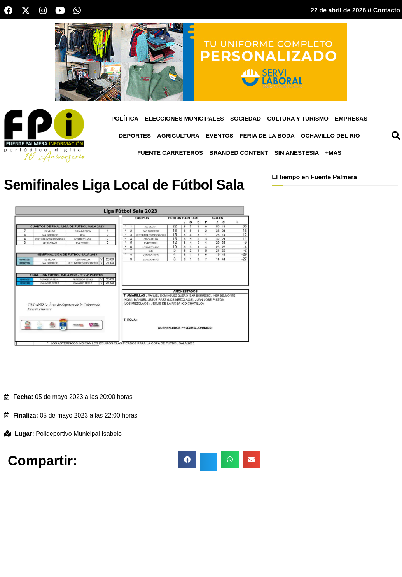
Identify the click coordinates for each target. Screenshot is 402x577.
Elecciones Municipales (184, 118)
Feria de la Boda (266, 135)
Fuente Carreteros (170, 152)
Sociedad (245, 118)
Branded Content (238, 152)
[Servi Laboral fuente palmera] (201, 61)
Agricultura (178, 135)
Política (124, 118)
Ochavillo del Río (330, 135)
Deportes (135, 135)
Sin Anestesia (296, 152)
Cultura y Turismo (298, 118)
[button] (187, 459)
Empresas (351, 118)
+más (333, 152)
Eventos (219, 135)
